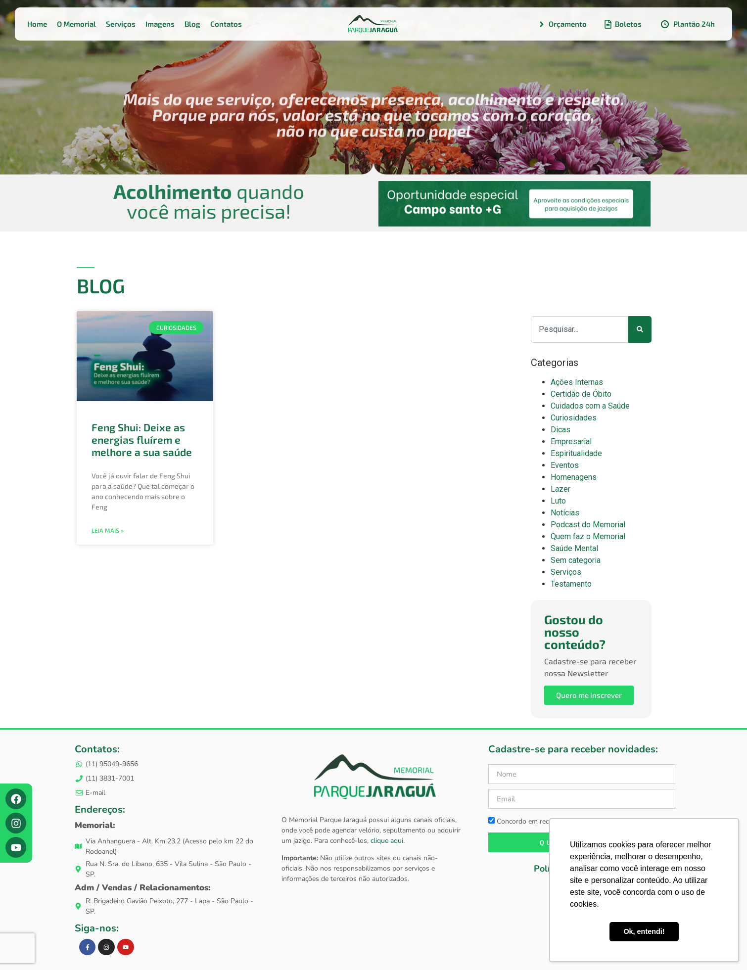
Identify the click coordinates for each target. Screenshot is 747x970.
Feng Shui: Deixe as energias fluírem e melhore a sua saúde (142, 439)
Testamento (571, 584)
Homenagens (574, 477)
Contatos (226, 23)
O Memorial (76, 23)
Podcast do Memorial (588, 524)
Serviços (121, 23)
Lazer (560, 489)
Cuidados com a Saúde (590, 406)
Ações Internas (577, 382)
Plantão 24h (687, 24)
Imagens (160, 23)
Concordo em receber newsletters (544, 821)
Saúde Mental (574, 548)
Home (37, 23)
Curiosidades (574, 417)
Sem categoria (576, 560)
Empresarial (571, 441)
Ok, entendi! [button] (643, 931)
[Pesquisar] (640, 329)
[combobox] (579, 329)
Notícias (565, 512)
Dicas (560, 429)
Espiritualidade (576, 453)
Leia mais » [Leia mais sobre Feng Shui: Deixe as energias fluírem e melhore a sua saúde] (108, 530)
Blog (192, 23)
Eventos (565, 465)
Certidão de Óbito (581, 394)
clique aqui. (387, 840)
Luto (558, 501)
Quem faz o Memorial (588, 536)
